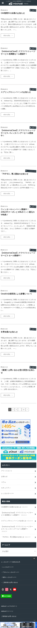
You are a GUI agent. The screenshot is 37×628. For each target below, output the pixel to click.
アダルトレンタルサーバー (11, 572)
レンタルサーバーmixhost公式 (10, 562)
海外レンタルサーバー (9, 577)
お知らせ (4, 476)
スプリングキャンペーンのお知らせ (16, 92)
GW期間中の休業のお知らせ (13, 13)
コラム (3, 482)
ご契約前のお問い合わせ (10, 582)
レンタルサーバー (7, 493)
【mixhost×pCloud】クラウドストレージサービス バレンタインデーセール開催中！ (18, 133)
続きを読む (7, 35)
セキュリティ (6, 488)
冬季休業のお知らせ (9, 332)
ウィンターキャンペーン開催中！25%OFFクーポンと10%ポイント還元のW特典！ (18, 212)
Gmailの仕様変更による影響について (16, 294)
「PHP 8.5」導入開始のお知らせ (14, 174)
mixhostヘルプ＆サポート (9, 606)
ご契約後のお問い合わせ (8, 616)
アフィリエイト (6, 471)
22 (23, 409)
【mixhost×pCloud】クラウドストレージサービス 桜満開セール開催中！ (17, 514)
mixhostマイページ (7, 611)
